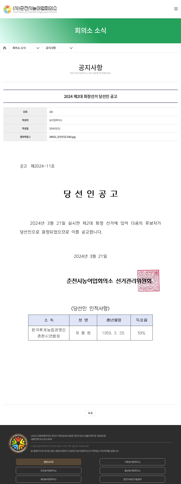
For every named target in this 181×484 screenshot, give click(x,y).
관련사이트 (35, 462)
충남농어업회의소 (35, 470)
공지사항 (51, 48)
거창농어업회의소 (90, 462)
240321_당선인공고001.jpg (62, 136)
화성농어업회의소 (90, 470)
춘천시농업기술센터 (146, 470)
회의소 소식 (19, 48)
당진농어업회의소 (146, 462)
